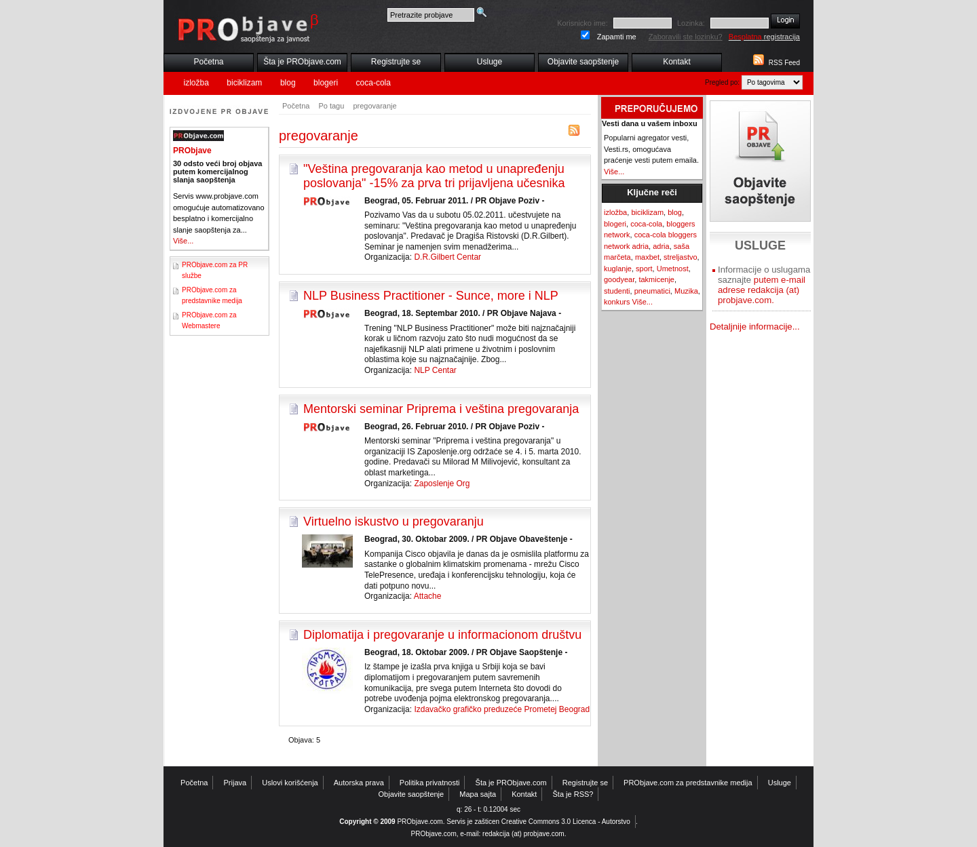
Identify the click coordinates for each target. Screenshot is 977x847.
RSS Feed (784, 62)
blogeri (325, 82)
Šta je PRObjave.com (302, 61)
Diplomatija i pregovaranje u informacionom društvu (442, 635)
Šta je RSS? (573, 794)
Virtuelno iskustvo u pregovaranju (393, 521)
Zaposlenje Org (442, 483)
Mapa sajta (477, 794)
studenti (617, 291)
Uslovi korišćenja (290, 783)
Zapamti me (616, 37)
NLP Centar (435, 370)
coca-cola (373, 82)
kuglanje (618, 268)
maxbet (647, 257)
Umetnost (673, 268)
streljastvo (680, 257)
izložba (196, 82)
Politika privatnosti (430, 783)
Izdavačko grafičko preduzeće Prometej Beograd (502, 709)
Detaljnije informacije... (755, 326)
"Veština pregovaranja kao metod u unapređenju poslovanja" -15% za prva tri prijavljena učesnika (434, 176)
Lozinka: (691, 23)
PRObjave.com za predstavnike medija (688, 783)
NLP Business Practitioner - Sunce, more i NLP (430, 295)
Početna (208, 61)
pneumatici (652, 291)
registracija (764, 37)
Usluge (489, 61)
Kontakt (677, 61)
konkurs (617, 302)
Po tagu (331, 106)
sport (644, 268)
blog (288, 82)
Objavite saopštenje (583, 61)
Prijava (235, 783)
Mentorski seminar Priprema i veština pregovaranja (441, 409)
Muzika (686, 291)
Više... (183, 241)
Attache (428, 596)
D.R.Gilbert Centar (447, 257)
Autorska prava (359, 783)
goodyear (619, 279)
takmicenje (656, 279)
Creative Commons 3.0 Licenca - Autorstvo (565, 821)
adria (661, 246)
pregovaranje (374, 106)
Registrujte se (396, 61)
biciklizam (244, 82)
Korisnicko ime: (582, 23)
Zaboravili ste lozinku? (686, 37)
